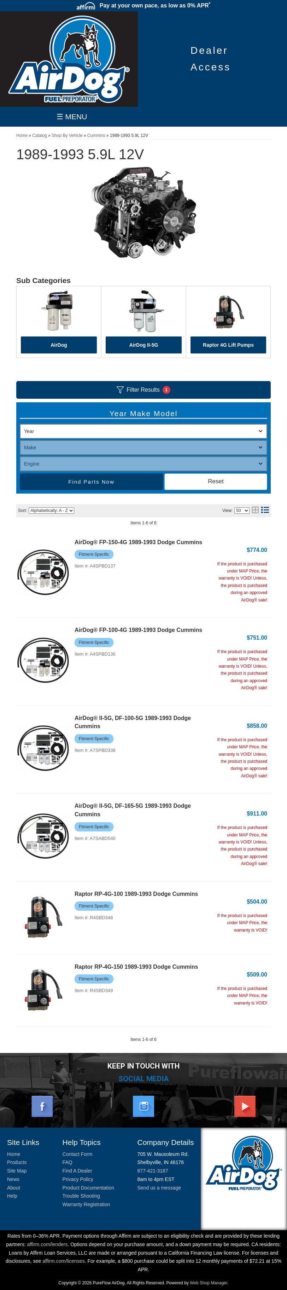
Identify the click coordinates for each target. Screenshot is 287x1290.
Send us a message (159, 1188)
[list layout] (265, 511)
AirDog (59, 345)
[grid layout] (255, 511)
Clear (215, 481)
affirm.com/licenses (63, 1261)
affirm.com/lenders (47, 1244)
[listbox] (143, 431)
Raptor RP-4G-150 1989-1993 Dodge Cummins (136, 967)
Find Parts (83, 482)
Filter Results (143, 390)
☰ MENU (72, 117)
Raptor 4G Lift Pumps (228, 345)
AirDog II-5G (143, 345)
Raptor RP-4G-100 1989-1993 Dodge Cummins (136, 894)
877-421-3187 (152, 1171)
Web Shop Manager (208, 1282)
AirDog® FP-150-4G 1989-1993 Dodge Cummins (138, 542)
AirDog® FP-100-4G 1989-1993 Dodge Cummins (138, 630)
